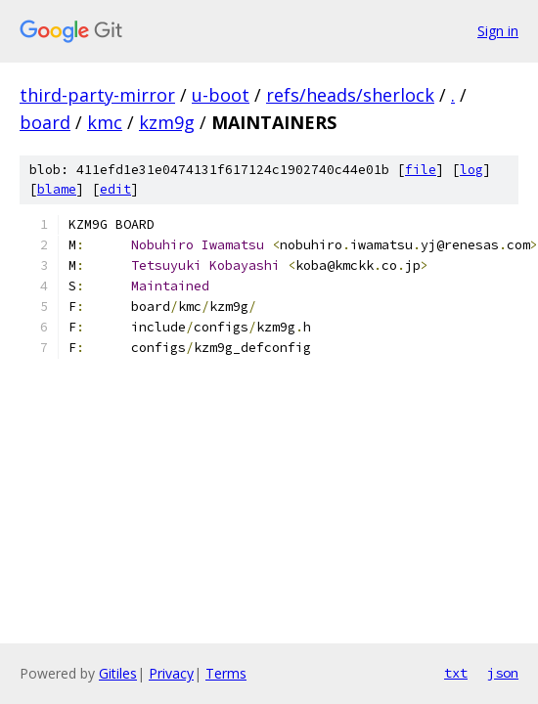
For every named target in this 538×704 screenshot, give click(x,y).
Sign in (497, 31)
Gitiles (118, 673)
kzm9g (167, 122)
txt (456, 673)
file (420, 169)
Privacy (171, 673)
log (471, 169)
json (502, 673)
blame (56, 189)
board (45, 122)
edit (115, 189)
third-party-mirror (97, 95)
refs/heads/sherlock (350, 95)
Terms (226, 673)
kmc (104, 122)
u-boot (220, 95)
